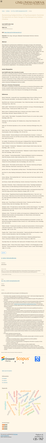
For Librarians (4, 382)
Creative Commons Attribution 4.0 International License (25, 304)
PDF (4, 252)
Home (3, 11)
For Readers (4, 378)
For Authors (4, 380)
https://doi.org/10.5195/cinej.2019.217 (13, 32)
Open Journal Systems (7, 370)
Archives (7, 11)
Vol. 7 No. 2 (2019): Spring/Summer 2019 (19, 11)
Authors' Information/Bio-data (9, 258)
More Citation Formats (6, 274)
